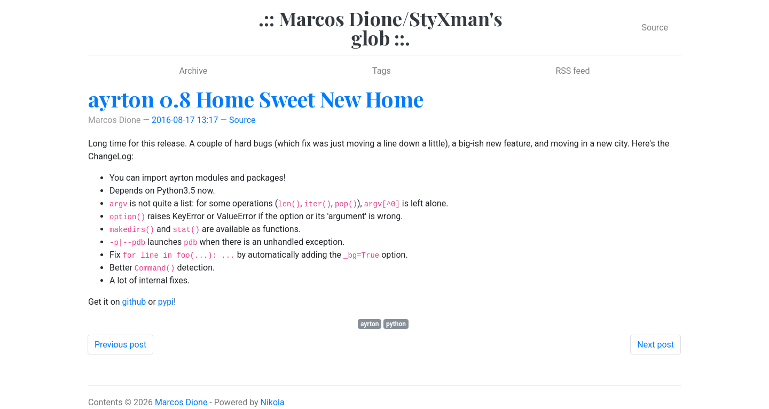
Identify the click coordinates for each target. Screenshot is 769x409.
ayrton (369, 324)
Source (654, 27)
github (134, 302)
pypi (166, 302)
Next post (655, 344)
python (396, 324)
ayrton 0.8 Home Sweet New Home (255, 98)
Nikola (273, 402)
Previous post (120, 344)
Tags (381, 71)
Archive (193, 71)
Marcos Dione (181, 402)
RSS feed (572, 71)
